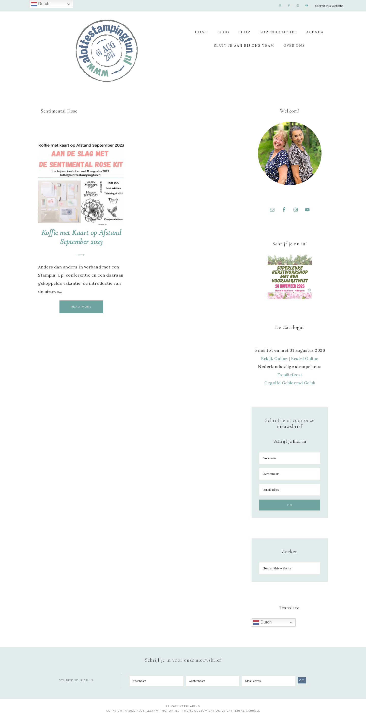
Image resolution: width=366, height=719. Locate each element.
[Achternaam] (289, 475)
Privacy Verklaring (183, 707)
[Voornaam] (289, 459)
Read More (81, 306)
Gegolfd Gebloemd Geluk (289, 383)
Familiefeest (289, 375)
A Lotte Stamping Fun (106, 51)
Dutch (262, 623)
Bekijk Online (274, 359)
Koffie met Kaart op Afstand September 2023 (81, 237)
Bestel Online (304, 359)
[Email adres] (289, 490)
